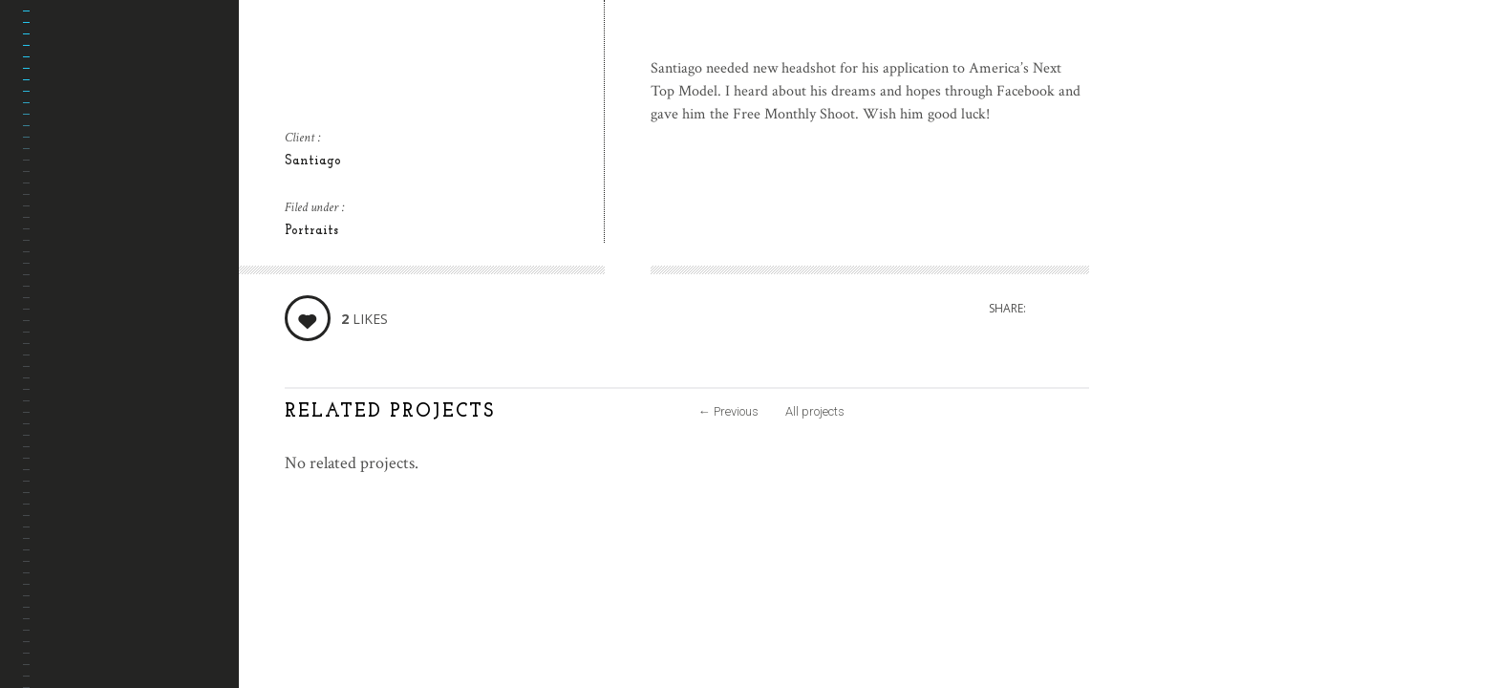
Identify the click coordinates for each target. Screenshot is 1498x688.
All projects (815, 411)
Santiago (313, 161)
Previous (728, 411)
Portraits (311, 231)
